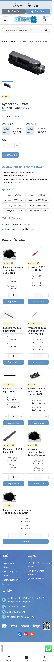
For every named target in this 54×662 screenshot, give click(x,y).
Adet (4, 140)
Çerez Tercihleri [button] (36, 578)
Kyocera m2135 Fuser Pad (12, 329)
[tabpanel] (26, 128)
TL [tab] (3, 116)
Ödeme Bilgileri (10, 580)
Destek (6, 575)
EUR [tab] (17, 116)
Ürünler (6, 567)
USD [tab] (9, 116)
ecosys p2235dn (38, 205)
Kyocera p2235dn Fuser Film (13, 451)
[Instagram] (26, 634)
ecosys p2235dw (14, 210)
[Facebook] (20, 634)
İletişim (6, 584)
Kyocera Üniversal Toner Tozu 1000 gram (13, 270)
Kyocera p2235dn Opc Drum (13, 390)
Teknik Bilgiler (9, 571)
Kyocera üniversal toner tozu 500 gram (36, 452)
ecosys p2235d (13, 205)
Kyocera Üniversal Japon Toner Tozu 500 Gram (17, 511)
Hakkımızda (8, 563)
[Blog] (32, 634)
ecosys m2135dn (38, 210)
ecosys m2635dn (38, 195)
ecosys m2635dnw (14, 200)
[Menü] (5, 19)
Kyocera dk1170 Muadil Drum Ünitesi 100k (37, 391)
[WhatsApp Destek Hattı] (48, 648)
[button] (26, 63)
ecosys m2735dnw (38, 200)
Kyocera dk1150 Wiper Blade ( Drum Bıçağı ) (37, 330)
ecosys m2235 (14, 195)
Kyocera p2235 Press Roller (36, 269)
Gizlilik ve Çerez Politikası (36, 572)
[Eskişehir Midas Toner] (25, 20)
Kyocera (6, 189)
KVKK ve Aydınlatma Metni (39, 565)
